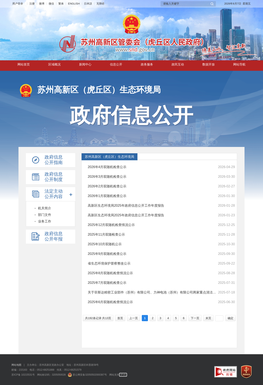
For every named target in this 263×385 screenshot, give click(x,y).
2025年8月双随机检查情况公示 (110, 273)
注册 (32, 3)
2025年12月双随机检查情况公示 (111, 225)
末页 (208, 318)
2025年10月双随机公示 (105, 244)
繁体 (61, 3)
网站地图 (16, 364)
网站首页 (23, 65)
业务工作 (44, 221)
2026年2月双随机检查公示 (107, 186)
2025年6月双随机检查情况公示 (110, 302)
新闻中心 (85, 65)
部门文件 (44, 215)
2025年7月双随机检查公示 (107, 282)
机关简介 (44, 208)
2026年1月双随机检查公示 (107, 196)
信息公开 (116, 65)
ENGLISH (74, 3)
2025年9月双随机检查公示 (107, 254)
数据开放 (208, 65)
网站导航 (239, 65)
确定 (230, 318)
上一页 (133, 318)
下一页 (195, 318)
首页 (120, 318)
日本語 (88, 3)
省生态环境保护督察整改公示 (109, 263)
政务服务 (146, 65)
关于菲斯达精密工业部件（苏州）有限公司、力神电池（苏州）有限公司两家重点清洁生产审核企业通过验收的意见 (152, 292)
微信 (51, 3)
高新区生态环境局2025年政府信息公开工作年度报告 (126, 205)
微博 (41, 3)
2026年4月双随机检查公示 (107, 167)
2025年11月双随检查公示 (106, 234)
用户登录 (17, 3)
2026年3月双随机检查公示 (107, 176)
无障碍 (100, 3)
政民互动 (177, 65)
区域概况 (54, 65)
